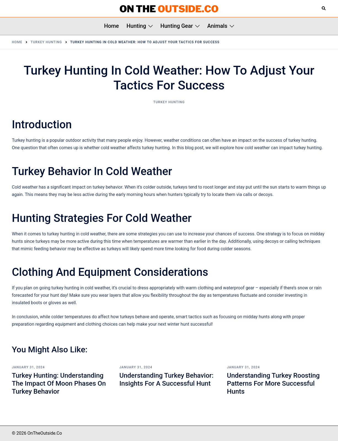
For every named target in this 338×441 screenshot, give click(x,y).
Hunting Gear (176, 26)
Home (111, 26)
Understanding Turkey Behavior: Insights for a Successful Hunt (166, 379)
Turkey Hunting (169, 102)
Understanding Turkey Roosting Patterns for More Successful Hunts (273, 383)
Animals (217, 26)
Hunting (136, 26)
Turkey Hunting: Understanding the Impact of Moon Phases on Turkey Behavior (59, 383)
